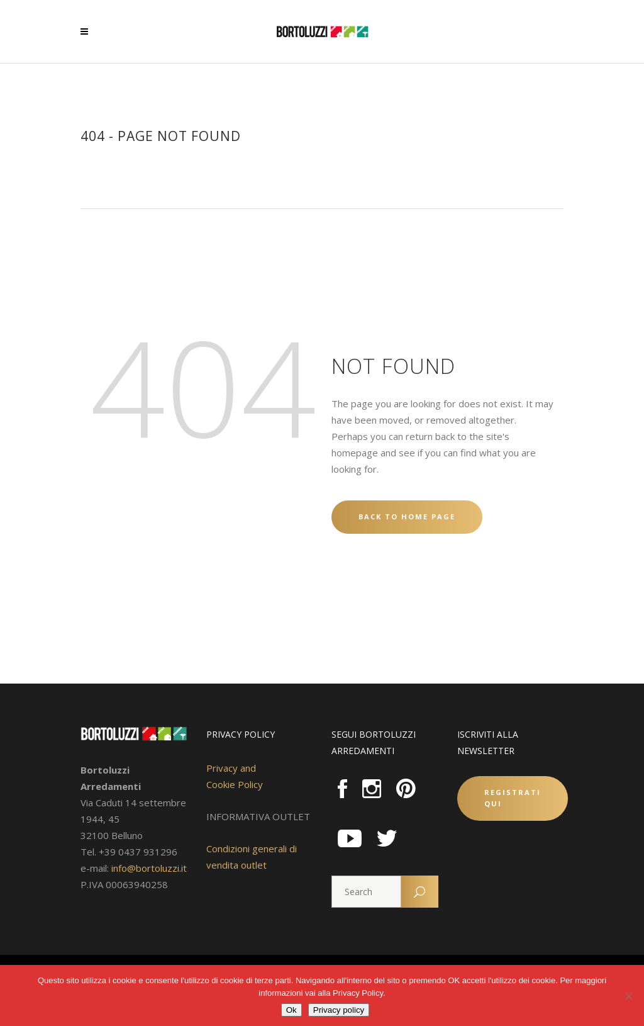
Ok (291, 1010)
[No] (628, 995)
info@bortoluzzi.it (149, 868)
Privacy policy (338, 1010)
